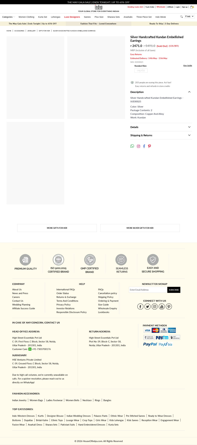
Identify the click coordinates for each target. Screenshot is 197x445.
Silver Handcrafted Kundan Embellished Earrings (74, 31)
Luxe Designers (72, 17)
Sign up (184, 7)
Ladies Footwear (54, 400)
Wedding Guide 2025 (135, 7)
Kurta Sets (113, 424)
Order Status (62, 293)
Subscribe (174, 290)
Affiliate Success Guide (23, 308)
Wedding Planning (21, 304)
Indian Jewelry (19, 400)
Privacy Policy (63, 304)
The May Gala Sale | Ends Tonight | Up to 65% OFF (33, 24)
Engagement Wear (170, 420)
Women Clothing (26, 17)
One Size (141, 70)
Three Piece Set (143, 17)
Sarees (87, 17)
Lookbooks (103, 312)
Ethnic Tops (57, 420)
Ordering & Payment (108, 300)
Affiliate (170, 7)
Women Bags (36, 400)
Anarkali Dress (35, 424)
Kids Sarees (132, 420)
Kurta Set (42, 17)
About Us (17, 289)
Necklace (87, 400)
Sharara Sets (113, 17)
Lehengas (55, 17)
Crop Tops (87, 420)
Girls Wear (101, 420)
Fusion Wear (18, 424)
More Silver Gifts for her (140, 228)
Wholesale (161, 7)
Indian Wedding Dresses (79, 415)
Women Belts (72, 400)
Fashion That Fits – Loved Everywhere (98, 24)
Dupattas (28, 420)
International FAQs (65, 289)
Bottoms (16, 420)
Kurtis (41, 415)
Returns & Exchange (66, 297)
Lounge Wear (72, 420)
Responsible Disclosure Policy (71, 312)
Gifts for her (44, 31)
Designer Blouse (55, 415)
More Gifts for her (57, 228)
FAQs (101, 289)
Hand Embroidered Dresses (91, 424)
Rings (97, 400)
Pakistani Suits (68, 424)
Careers (16, 297)
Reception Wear (149, 420)
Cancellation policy (107, 293)
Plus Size (99, 17)
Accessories (19, 31)
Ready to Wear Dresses (160, 415)
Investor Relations (65, 308)
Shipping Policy (105, 297)
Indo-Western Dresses (23, 415)
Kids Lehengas (116, 420)
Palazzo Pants (101, 415)
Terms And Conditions (67, 300)
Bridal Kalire (42, 420)
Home (9, 31)
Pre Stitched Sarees (135, 415)
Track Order (149, 7)
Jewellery (31, 31)
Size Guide (187, 65)
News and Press (20, 293)
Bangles (107, 400)
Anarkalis (128, 17)
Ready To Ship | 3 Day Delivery (164, 24)
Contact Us (17, 300)
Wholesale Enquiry (107, 308)
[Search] (181, 16)
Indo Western (162, 17)
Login (178, 7)
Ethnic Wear (117, 415)
